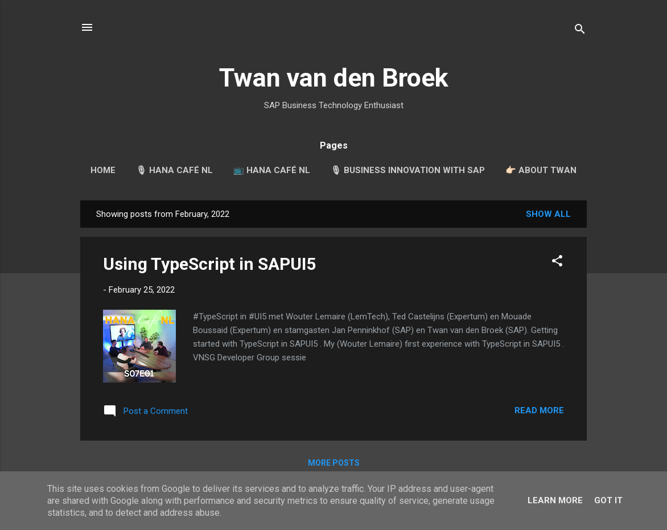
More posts (334, 462)
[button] (557, 263)
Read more (539, 410)
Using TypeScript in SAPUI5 (209, 264)
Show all (548, 214)
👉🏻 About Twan (541, 170)
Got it (608, 500)
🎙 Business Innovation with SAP (408, 170)
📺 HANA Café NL (271, 170)
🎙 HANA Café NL (174, 170)
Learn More (555, 500)
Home (103, 170)
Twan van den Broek (333, 78)
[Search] (580, 31)
